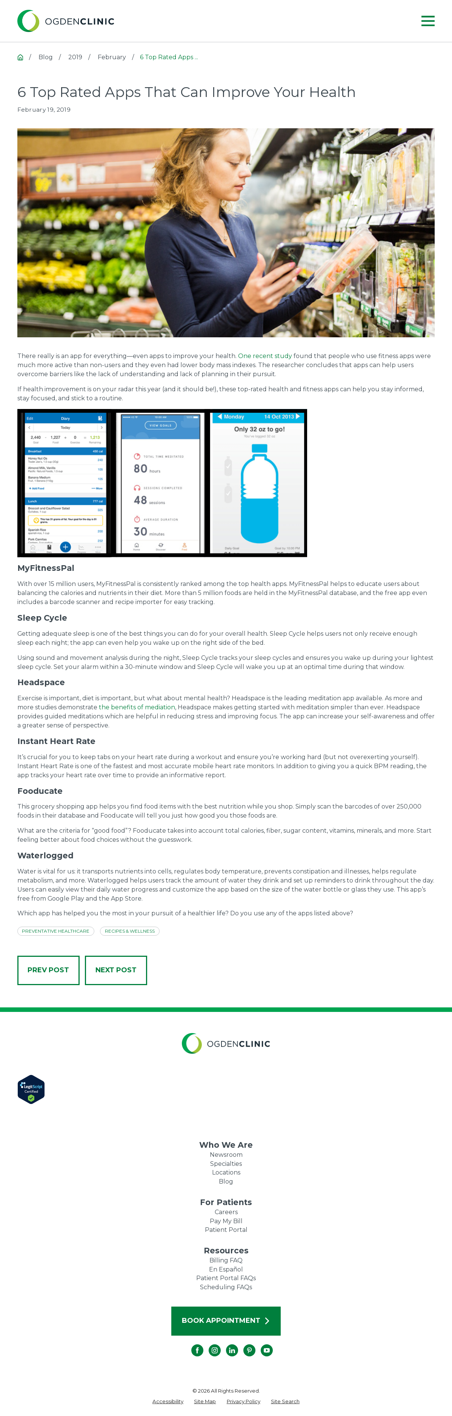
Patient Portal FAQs (226, 1278)
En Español (226, 1269)
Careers (226, 1212)
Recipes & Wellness (130, 931)
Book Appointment (226, 1320)
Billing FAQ (226, 1260)
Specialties (226, 1163)
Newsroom (226, 1154)
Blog (226, 1181)
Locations (226, 1172)
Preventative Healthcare (55, 931)
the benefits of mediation (137, 707)
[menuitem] (167, 1401)
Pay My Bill (226, 1221)
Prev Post (48, 970)
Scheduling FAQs (226, 1287)
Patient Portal (226, 1229)
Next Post (116, 970)
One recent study (265, 356)
